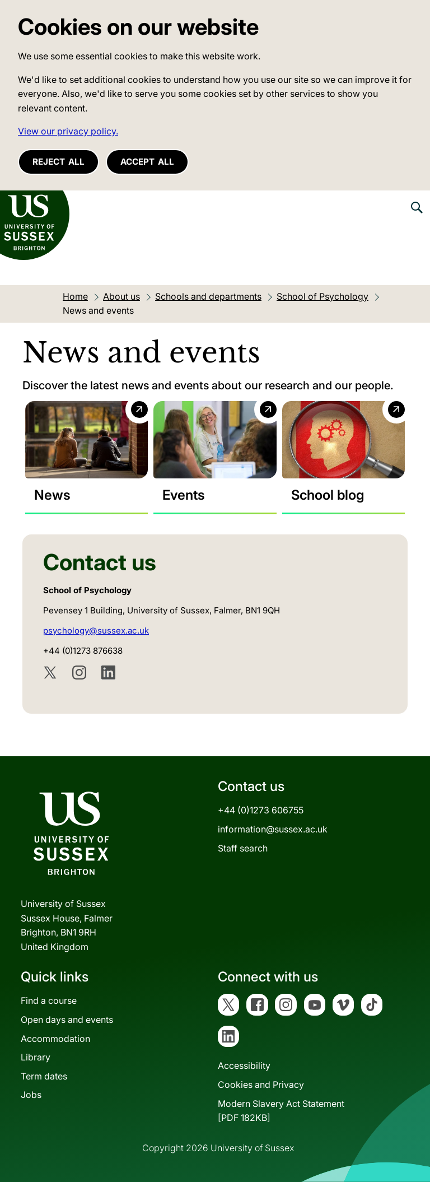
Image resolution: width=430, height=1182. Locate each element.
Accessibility (244, 1065)
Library (35, 1057)
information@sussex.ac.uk (273, 829)
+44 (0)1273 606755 (260, 810)
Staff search (243, 848)
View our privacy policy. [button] (68, 131)
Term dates (44, 1076)
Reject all (58, 161)
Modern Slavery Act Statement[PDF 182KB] (281, 1111)
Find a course (49, 1000)
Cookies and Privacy (261, 1084)
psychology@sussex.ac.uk (96, 630)
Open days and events (67, 1019)
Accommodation (55, 1038)
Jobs (31, 1094)
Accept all (147, 161)
